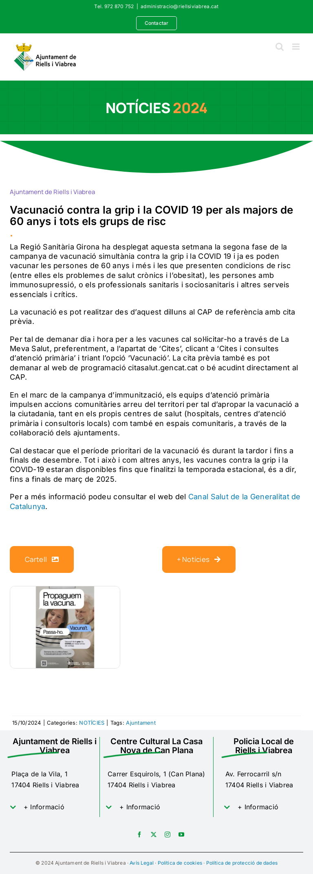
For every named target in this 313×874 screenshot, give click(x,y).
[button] (54, 807)
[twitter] (153, 834)
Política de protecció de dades (242, 863)
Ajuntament (141, 722)
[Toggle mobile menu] (296, 46)
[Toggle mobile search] (280, 46)
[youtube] (181, 834)
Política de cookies (180, 863)
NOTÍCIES (91, 722)
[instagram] (167, 834)
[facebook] (139, 834)
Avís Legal (142, 863)
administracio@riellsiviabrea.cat (180, 6)
